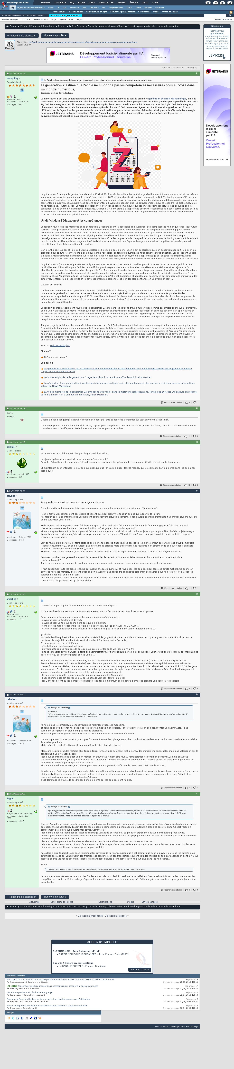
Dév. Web (94, 8)
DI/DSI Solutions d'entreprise (31, 8)
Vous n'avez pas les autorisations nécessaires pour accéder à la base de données (57, 986)
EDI (103, 8)
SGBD (129, 8)
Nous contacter (161, 1026)
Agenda (62, 19)
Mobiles (148, 8)
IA (58, 8)
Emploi (121, 2)
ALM (64, 8)
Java (84, 8)
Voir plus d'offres (139, 970)
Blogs (81, 2)
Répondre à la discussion (21, 35)
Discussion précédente (90, 916)
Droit (144, 2)
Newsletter (106, 2)
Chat (91, 2)
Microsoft (74, 8)
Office (138, 8)
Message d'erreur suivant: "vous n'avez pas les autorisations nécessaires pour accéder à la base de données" (61, 979)
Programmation (116, 8)
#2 (197, 408)
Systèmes (159, 8)
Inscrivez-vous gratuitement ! (65, 15)
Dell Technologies (60, 345)
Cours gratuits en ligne (96, 12)
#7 (197, 793)
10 (189, 485)
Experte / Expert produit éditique (73, 963)
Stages (156, 12)
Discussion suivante (116, 916)
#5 (197, 594)
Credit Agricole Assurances (77, 954)
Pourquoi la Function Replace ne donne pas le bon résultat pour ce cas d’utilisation (48, 999)
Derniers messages (10, 19)
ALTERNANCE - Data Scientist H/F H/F (76, 951)
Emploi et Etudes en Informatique (37, 26)
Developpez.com (177, 1026)
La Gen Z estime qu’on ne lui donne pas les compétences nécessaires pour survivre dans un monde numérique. (83, 42)
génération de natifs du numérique (167, 98)
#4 (197, 491)
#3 (197, 442)
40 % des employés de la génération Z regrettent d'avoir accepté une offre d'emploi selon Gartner (97, 377)
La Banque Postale (71, 966)
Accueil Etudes (60, 12)
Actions (25, 19)
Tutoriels (60, 2)
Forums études (76, 12)
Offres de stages (170, 12)
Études (133, 2)
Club (155, 2)
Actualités (34, 902)
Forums (45, 2)
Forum (13, 26)
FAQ (71, 2)
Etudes (61, 26)
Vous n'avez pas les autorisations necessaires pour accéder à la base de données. (47, 1005)
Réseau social (40, 19)
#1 (197, 73)
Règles (79, 19)
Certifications (144, 12)
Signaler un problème (55, 35)
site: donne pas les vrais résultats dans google (29, 992)
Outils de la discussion (172, 68)
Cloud (50, 8)
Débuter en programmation (122, 12)
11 (189, 436)
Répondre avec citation (171, 402)
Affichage (191, 68)
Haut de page (192, 1026)
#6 (197, 694)
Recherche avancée (223, 19)
